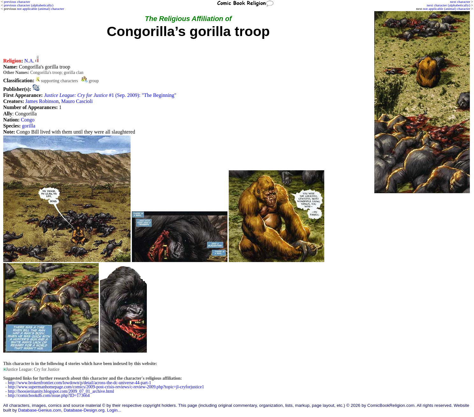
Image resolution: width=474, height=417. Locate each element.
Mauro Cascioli (77, 101)
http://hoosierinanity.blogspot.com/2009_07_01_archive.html (61, 391)
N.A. (29, 60)
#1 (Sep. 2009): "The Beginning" (110, 95)
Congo (28, 119)
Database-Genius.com (39, 410)
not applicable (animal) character (446, 9)
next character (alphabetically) (448, 5)
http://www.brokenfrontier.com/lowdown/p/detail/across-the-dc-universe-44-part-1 (79, 382)
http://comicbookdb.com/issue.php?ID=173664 (49, 395)
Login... (114, 410)
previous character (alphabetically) (28, 5)
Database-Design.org (84, 410)
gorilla (28, 125)
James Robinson (41, 101)
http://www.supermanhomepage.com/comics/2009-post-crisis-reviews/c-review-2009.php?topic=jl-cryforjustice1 (106, 386)
